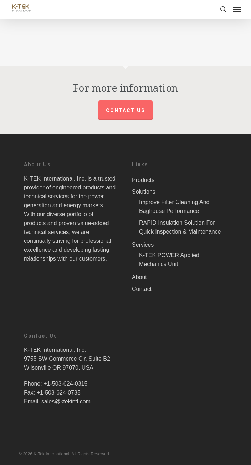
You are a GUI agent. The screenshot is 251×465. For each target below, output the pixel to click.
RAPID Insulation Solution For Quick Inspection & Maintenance (180, 227)
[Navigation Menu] (237, 9)
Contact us (125, 110)
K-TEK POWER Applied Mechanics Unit (169, 259)
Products (143, 180)
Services (143, 245)
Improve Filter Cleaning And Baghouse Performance (174, 206)
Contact (142, 289)
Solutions (143, 192)
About (139, 277)
